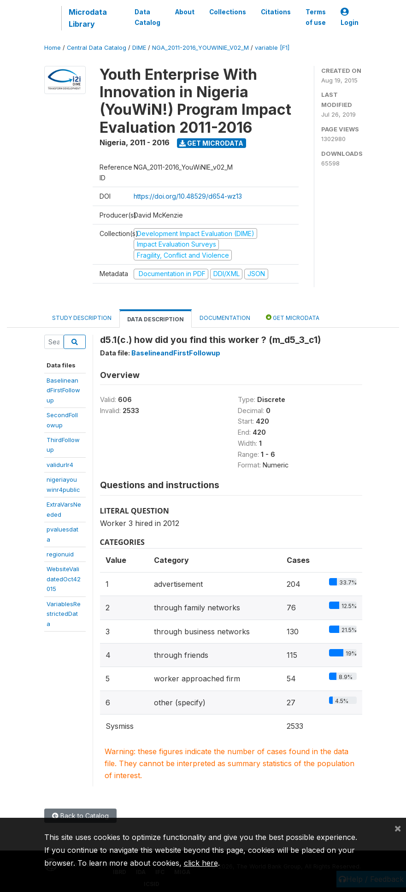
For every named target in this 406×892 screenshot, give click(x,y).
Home (52, 47)
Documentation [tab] (225, 317)
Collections (227, 12)
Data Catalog (147, 17)
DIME (139, 47)
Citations (276, 12)
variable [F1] (272, 47)
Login (350, 17)
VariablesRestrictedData (64, 613)
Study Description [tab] (82, 317)
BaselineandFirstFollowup (63, 390)
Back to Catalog (80, 816)
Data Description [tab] (155, 319)
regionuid (60, 554)
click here (201, 863)
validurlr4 (60, 464)
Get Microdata (211, 143)
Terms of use (316, 17)
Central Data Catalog (96, 47)
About (184, 12)
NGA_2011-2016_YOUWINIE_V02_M (200, 47)
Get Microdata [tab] (292, 317)
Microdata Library (88, 18)
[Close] (397, 827)
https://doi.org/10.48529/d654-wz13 (188, 196)
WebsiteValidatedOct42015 (64, 578)
